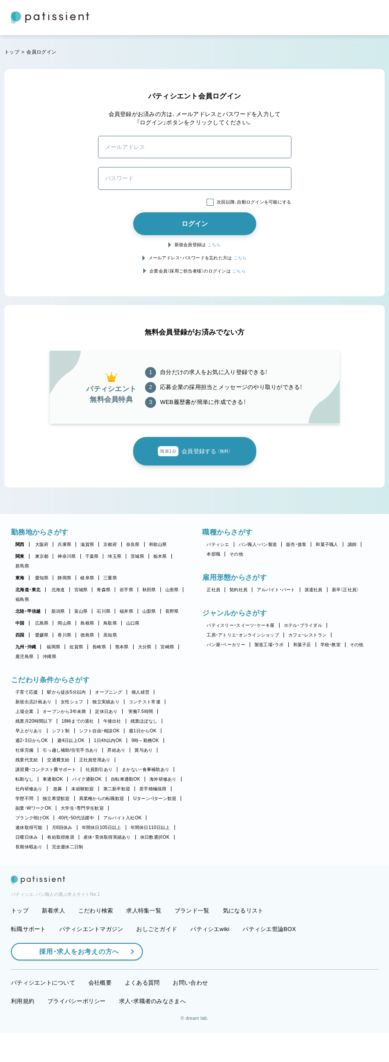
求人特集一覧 (143, 940)
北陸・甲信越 (28, 611)
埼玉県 (114, 556)
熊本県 (122, 646)
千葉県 (92, 556)
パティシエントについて (43, 1012)
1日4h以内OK (108, 740)
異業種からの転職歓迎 (101, 798)
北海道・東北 (28, 589)
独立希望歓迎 (56, 798)
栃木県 (160, 556)
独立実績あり (106, 701)
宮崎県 (167, 646)
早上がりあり (29, 730)
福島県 (22, 599)
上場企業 (24, 711)
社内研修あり (29, 788)
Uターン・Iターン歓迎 (154, 798)
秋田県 (149, 589)
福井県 (126, 611)
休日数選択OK (155, 837)
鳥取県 (110, 623)
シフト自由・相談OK (99, 730)
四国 (20, 635)
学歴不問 (24, 798)
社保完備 (24, 750)
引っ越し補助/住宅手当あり (70, 750)
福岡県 (53, 646)
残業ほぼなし (144, 721)
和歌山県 (158, 544)
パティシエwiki (209, 958)
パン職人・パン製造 (258, 544)
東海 (20, 577)
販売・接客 (296, 544)
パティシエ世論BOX (269, 958)
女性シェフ (72, 701)
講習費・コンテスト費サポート (45, 769)
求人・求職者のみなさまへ (152, 1030)
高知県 (110, 635)
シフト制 (61, 730)
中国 (20, 623)
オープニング (108, 692)
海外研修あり (163, 779)
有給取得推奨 (60, 837)
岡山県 (64, 623)
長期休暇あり (29, 846)
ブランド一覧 (192, 940)
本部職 (213, 554)
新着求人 (53, 940)
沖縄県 (49, 656)
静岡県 (64, 577)
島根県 (87, 623)
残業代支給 (26, 759)
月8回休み (62, 827)
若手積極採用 (153, 788)
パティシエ (218, 544)
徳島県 (87, 635)
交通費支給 (58, 759)
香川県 (64, 635)
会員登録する (194, 451)
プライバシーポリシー (76, 1030)
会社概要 (100, 1012)
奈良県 (133, 544)
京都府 (110, 544)
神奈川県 (67, 556)
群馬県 (22, 566)
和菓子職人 (327, 544)
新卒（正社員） (345, 589)
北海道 (58, 589)
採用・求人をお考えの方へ (74, 981)
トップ (11, 52)
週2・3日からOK (31, 740)
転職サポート (28, 958)
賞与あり (144, 750)
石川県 (103, 611)
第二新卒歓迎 (117, 788)
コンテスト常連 (144, 701)
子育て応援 (26, 692)
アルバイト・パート (276, 589)
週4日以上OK (71, 740)
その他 (236, 554)
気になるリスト (243, 940)
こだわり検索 (95, 940)
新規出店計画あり (33, 701)
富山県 (81, 611)
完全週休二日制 (68, 846)
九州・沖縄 (25, 646)
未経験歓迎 (82, 788)
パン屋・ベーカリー (226, 644)
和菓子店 (302, 644)
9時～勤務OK (145, 740)
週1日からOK (142, 730)
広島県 (42, 623)
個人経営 (140, 692)
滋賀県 (87, 544)
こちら (214, 244)
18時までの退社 (78, 721)
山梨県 (149, 611)
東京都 (42, 556)
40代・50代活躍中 (76, 817)
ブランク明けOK (32, 817)
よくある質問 (142, 1012)
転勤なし (24, 779)
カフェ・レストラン (307, 635)
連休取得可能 (29, 827)
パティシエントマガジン (91, 958)
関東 (20, 556)
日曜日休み (26, 837)
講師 (352, 544)
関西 (20, 544)
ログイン (195, 223)
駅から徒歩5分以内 (66, 692)
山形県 (172, 589)
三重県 (110, 577)
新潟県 (58, 611)
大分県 (145, 646)
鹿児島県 (24, 656)
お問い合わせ (190, 1012)
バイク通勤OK (87, 779)
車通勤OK (53, 779)
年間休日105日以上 (101, 827)
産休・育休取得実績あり (107, 837)
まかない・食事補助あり (145, 769)
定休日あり (106, 711)
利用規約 (22, 1030)
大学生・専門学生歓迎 (82, 808)
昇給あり (116, 750)
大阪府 (42, 544)
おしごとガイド (156, 958)
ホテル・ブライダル (303, 625)
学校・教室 (330, 644)
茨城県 (137, 556)
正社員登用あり (95, 759)
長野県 (172, 611)
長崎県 (99, 646)
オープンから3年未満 (64, 711)
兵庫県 (64, 544)
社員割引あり (99, 769)
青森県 (103, 589)
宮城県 (81, 589)
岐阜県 (87, 577)
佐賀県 (76, 646)
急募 (57, 788)
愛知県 (42, 577)
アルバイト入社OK (122, 817)
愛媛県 (42, 635)
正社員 (213, 589)
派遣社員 (314, 589)
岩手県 (126, 589)
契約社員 (238, 589)
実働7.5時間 (140, 711)
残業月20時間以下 (33, 721)
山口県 (133, 623)
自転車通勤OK (125, 779)
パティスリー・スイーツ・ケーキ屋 (240, 625)
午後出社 (112, 721)
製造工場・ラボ (269, 644)
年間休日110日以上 (150, 827)
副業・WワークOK (33, 808)
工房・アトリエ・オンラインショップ (243, 635)
